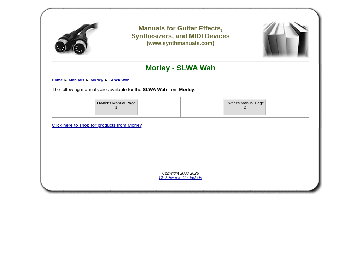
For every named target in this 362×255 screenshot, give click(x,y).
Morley (96, 80)
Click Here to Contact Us (180, 177)
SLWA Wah (119, 80)
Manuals (76, 80)
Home (57, 80)
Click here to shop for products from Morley (97, 125)
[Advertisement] (180, 149)
